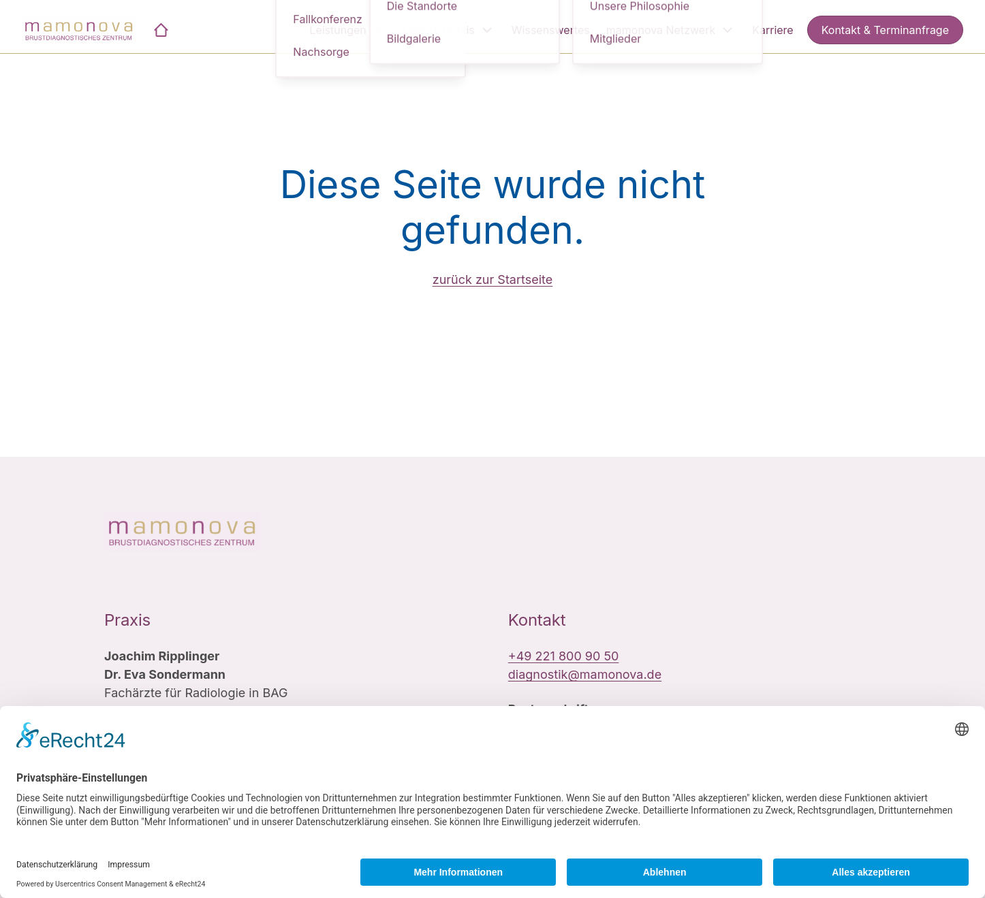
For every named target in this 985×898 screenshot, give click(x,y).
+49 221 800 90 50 (563, 656)
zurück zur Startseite (493, 279)
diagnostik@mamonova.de (584, 674)
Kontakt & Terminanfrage (885, 30)
